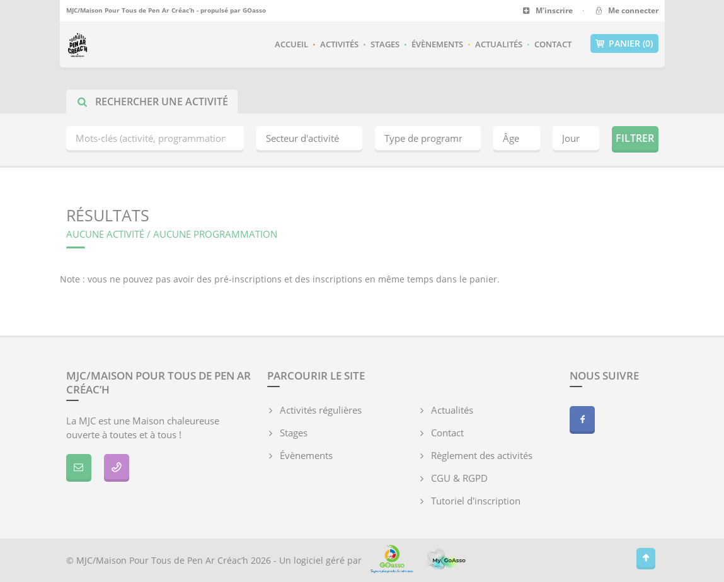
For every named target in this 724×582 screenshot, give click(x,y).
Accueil (291, 44)
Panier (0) (624, 43)
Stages (385, 44)
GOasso (254, 10)
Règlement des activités (481, 455)
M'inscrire (548, 10)
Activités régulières (321, 410)
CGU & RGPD (459, 478)
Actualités (498, 44)
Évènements (437, 44)
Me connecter (626, 10)
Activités (339, 44)
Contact (553, 44)
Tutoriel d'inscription (475, 500)
